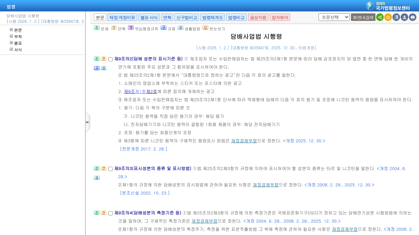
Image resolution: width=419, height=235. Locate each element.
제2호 (151, 91)
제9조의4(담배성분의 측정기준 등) (148, 213)
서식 (16, 49)
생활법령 (189, 28)
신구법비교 (186, 17)
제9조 (129, 91)
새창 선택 (317, 13)
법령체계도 (212, 17)
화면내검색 (363, 17)
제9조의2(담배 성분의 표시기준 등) (149, 58)
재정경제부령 (244, 140)
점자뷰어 (280, 17)
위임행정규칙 (143, 28)
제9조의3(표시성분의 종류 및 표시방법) (153, 168)
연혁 (167, 17)
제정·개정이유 (122, 17)
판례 (101, 28)
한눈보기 (214, 28)
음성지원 (258, 17)
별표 (16, 43)
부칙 (16, 36)
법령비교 (236, 17)
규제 (168, 28)
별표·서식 (149, 17)
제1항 (140, 91)
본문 (16, 30)
